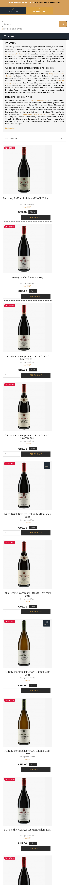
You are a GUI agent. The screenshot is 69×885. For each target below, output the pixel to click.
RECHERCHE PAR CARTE (12, 29)
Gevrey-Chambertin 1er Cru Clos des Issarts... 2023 (17, 576)
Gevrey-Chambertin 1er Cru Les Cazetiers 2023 (18, 640)
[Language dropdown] (63, 820)
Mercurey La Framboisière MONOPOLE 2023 (17, 185)
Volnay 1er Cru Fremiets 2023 (51, 185)
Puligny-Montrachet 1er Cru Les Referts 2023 (18, 511)
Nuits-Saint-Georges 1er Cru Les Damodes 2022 (18, 316)
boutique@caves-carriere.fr (16, 807)
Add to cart (23, 203)
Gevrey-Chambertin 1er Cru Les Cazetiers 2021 (51, 576)
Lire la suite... (10, 128)
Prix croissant (34, 138)
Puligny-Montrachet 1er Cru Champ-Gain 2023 (18, 380)
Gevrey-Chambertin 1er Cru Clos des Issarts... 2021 (51, 511)
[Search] (34, 24)
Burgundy (18, 49)
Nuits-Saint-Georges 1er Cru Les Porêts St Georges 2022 (18, 251)
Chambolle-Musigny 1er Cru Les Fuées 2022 (51, 707)
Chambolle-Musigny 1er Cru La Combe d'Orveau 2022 (51, 642)
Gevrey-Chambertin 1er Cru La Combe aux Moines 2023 (51, 446)
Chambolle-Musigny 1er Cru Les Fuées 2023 (18, 707)
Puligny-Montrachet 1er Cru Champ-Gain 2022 (51, 380)
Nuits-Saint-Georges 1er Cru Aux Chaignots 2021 (51, 316)
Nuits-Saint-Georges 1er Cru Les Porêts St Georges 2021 (51, 251)
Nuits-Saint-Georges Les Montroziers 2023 (17, 445)
